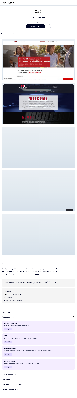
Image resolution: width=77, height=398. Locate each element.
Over (15, 34)
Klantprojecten (6, 34)
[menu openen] (73, 2)
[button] (38, 59)
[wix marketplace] (8, 3)
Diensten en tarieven (25, 34)
